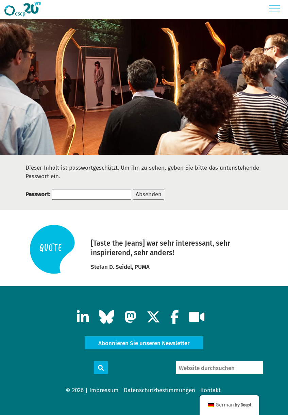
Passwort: (78, 194)
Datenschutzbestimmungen (159, 390)
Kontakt (210, 390)
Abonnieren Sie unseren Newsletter (144, 343)
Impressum (104, 390)
